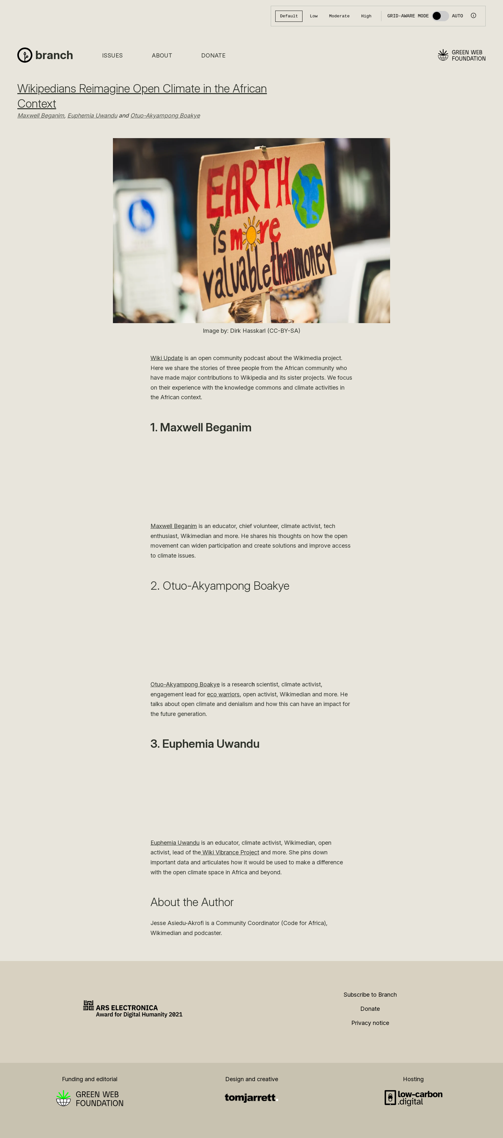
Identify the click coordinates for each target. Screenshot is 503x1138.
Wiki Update (166, 358)
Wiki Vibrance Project (230, 852)
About (162, 55)
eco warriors (223, 694)
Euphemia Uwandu (92, 115)
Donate (213, 55)
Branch (54, 55)
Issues (112, 55)
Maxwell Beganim (40, 115)
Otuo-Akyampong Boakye (165, 115)
